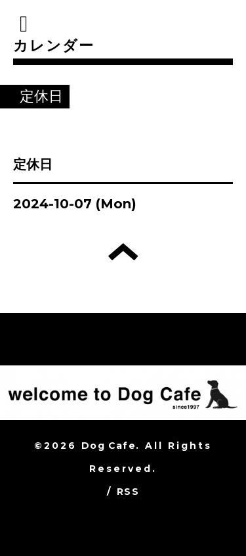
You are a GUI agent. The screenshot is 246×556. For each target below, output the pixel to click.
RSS (128, 492)
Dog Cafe (108, 446)
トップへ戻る (123, 251)
